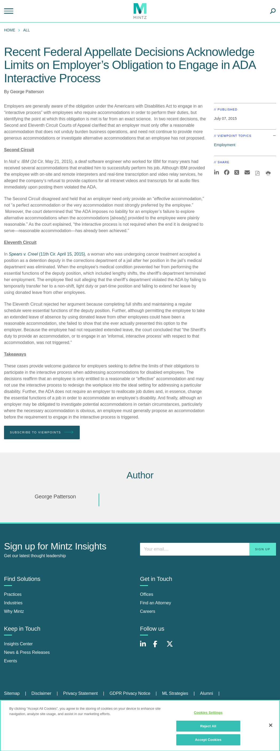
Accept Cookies (208, 742)
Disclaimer (41, 693)
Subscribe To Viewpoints (42, 432)
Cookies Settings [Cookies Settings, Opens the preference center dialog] (208, 714)
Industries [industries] (13, 603)
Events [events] (10, 661)
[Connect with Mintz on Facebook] (158, 647)
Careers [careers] (147, 611)
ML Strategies (175, 693)
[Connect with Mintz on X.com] (171, 647)
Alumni (206, 693)
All (26, 30)
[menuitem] (11, 30)
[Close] (271, 727)
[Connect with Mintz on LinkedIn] (145, 647)
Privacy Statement (80, 693)
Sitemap (12, 693)
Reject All (208, 728)
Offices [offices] (146, 594)
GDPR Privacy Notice (130, 693)
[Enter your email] (208, 549)
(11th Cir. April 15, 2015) (47, 254)
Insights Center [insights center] (18, 644)
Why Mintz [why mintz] (14, 611)
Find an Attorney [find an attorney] (155, 603)
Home (9, 30)
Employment (224, 145)
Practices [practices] (13, 594)
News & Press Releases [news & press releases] (27, 652)
